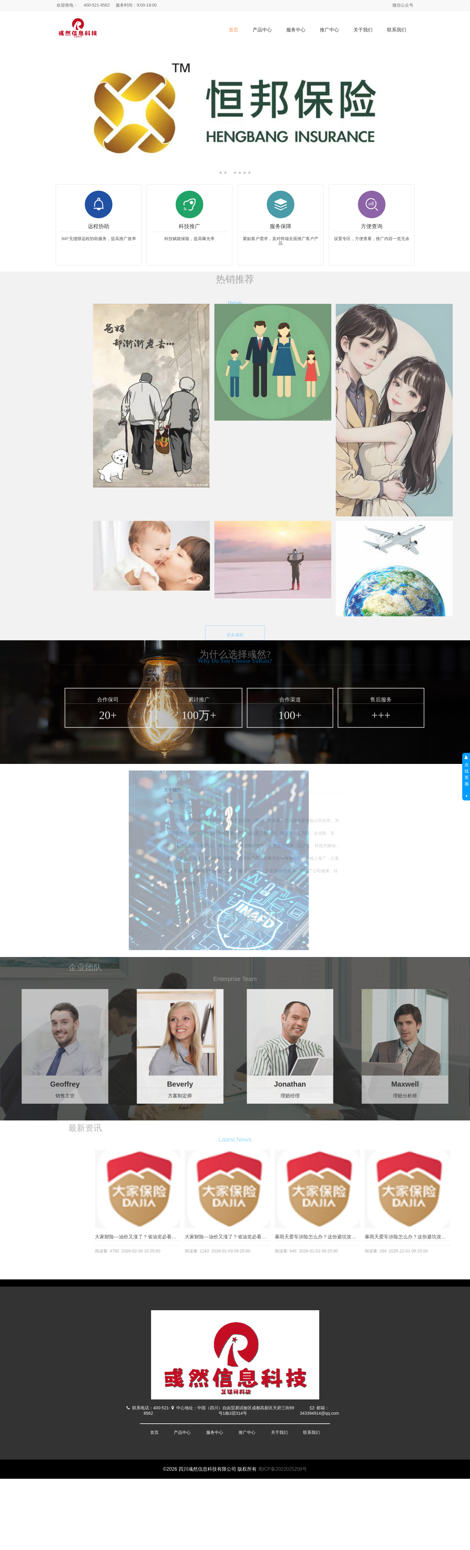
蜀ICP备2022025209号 (282, 1469)
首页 (233, 29)
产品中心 (262, 29)
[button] (463, 110)
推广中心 (329, 29)
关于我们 (363, 29)
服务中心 (295, 29)
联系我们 (396, 29)
